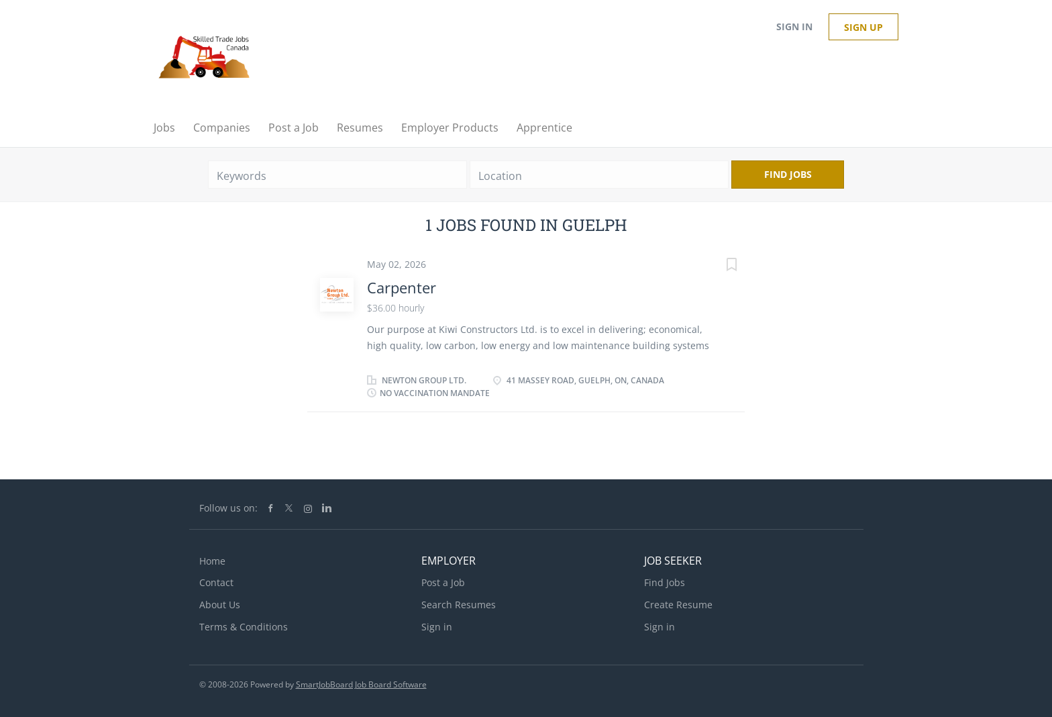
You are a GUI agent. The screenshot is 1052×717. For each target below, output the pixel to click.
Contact (216, 582)
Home (212, 561)
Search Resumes (458, 604)
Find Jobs (788, 174)
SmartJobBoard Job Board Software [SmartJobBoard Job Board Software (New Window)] (361, 684)
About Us (219, 604)
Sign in (794, 26)
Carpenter (401, 287)
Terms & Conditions (243, 626)
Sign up (863, 27)
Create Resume (678, 604)
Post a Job (443, 582)
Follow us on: (228, 507)
